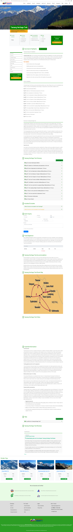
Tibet (53, 3)
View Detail (9, 478)
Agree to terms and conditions (29, 228)
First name (25, 215)
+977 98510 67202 (54, 511)
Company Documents (13, 511)
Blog (62, 3)
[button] (5, 17)
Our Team (11, 507)
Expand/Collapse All (59, 160)
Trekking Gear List (27, 509)
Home (24, 3)
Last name (38, 215)
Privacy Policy (40, 507)
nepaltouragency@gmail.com (5, 0)
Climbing (38, 3)
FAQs (25, 511)
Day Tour (44, 3)
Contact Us (57, 42)
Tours (33, 3)
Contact (66, 3)
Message (25, 222)
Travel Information (27, 505)
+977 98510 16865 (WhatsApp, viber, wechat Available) (19, 0)
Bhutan (49, 3)
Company (58, 3)
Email (51, 215)
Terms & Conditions (41, 505)
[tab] (43, 163)
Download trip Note (43, 48)
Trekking (29, 3)
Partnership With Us (13, 509)
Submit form (26, 231)
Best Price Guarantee (27, 507)
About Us (11, 505)
